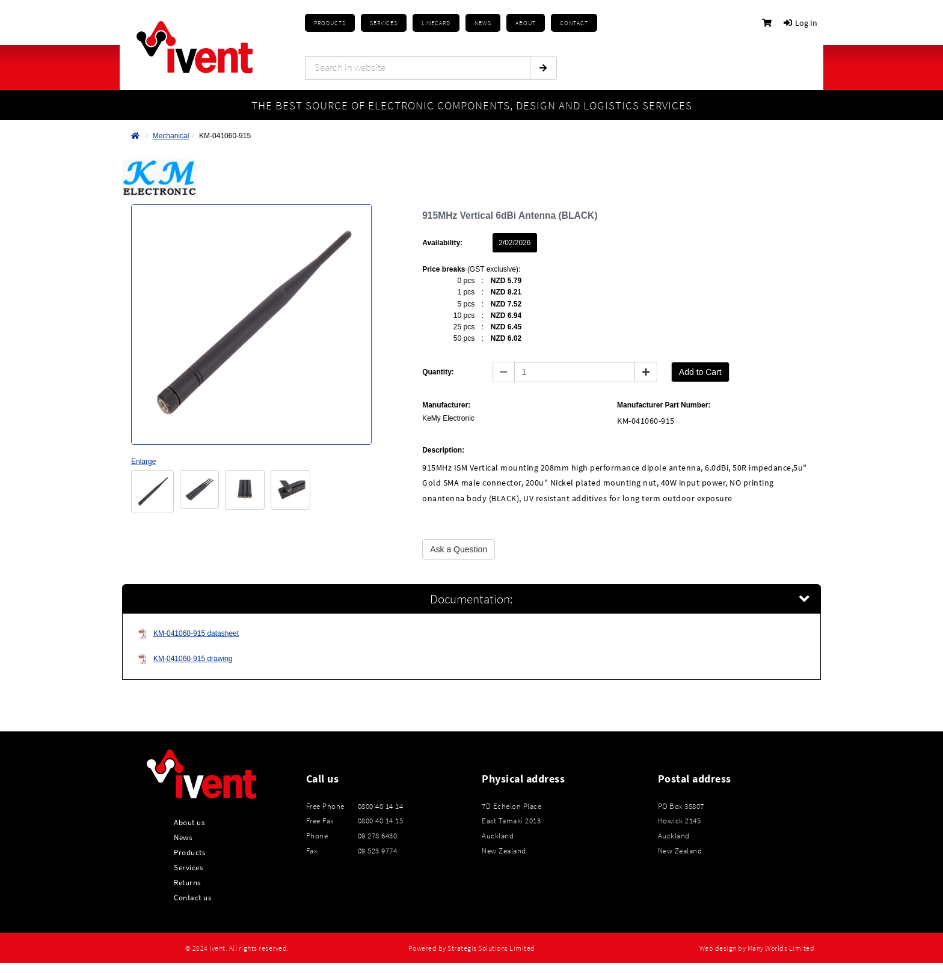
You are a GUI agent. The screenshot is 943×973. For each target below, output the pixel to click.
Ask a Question (458, 549)
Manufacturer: (446, 405)
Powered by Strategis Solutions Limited (471, 948)
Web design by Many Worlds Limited (757, 948)
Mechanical (171, 136)
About (525, 23)
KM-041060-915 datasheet (188, 634)
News (183, 837)
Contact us (192, 897)
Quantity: (438, 372)
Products (330, 23)
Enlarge (143, 461)
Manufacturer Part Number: (663, 405)
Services (188, 867)
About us (189, 822)
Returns (187, 882)
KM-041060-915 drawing (185, 659)
